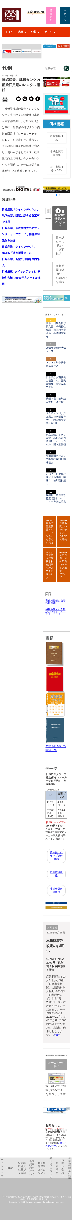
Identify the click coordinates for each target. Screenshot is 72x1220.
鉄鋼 (7, 68)
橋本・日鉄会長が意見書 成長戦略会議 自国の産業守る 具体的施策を (56, 330)
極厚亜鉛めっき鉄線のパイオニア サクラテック (55, 611)
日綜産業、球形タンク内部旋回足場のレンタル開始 (21, 85)
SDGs (10, 1168)
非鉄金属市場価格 (56, 153)
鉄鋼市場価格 (56, 138)
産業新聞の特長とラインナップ (60, 218)
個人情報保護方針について (42, 1168)
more (57, 1034)
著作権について (51, 1168)
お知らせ (52, 927)
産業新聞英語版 (69, 1168)
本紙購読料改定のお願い (55, 946)
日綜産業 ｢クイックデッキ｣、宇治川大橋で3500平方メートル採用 (21, 277)
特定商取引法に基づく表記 (22, 1168)
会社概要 (57, 1168)
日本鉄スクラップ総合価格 (56, 855)
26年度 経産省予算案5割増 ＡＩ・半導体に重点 (56, 498)
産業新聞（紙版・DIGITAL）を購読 (61, 273)
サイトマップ (2, 1167)
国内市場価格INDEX (56, 168)
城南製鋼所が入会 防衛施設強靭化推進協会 (57, 459)
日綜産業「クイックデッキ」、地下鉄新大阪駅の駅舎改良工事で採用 (21, 215)
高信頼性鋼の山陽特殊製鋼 (55, 602)
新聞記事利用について (31, 1168)
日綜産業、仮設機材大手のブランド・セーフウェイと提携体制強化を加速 (21, 234)
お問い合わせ (62, 1167)
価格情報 (56, 124)
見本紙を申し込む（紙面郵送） (60, 245)
